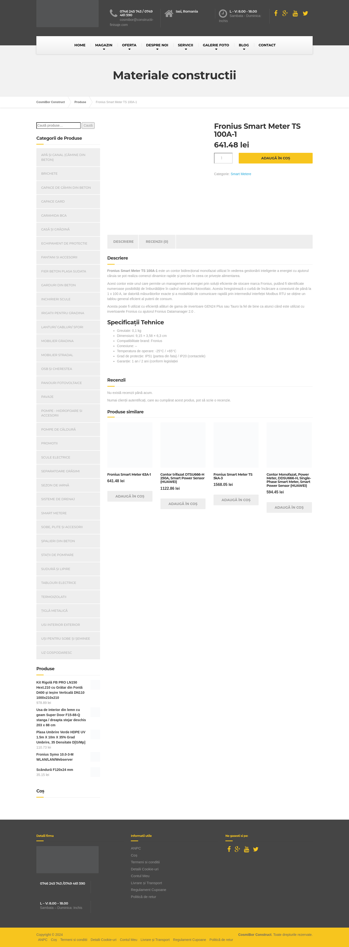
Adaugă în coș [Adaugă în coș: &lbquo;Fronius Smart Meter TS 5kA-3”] (236, 500)
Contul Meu (140, 876)
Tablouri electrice (58, 583)
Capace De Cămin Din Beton (66, 187)
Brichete (49, 173)
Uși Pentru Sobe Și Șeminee (65, 638)
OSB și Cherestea (56, 369)
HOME (80, 45)
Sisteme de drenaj (58, 499)
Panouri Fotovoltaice (61, 383)
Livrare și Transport (146, 883)
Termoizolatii (53, 597)
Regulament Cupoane (148, 890)
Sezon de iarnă (55, 485)
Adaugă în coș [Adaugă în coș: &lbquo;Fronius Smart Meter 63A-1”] (129, 496)
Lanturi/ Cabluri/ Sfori (62, 327)
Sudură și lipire (55, 569)
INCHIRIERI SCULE (56, 299)
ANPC (136, 848)
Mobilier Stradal (57, 355)
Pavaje (47, 397)
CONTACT (267, 45)
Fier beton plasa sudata (63, 271)
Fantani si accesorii (59, 257)
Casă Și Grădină (55, 229)
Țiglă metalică (54, 610)
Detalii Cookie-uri (145, 869)
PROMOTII (49, 443)
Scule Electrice (55, 457)
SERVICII (185, 45)
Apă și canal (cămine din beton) (63, 157)
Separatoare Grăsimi (60, 471)
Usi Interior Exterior (60, 625)
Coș (134, 855)
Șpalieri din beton (58, 541)
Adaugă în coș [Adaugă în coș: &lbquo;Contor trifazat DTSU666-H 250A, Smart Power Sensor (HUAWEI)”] (183, 504)
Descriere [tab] (123, 241)
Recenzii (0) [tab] (157, 241)
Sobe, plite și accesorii (62, 527)
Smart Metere (241, 174)
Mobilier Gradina (57, 341)
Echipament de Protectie (64, 243)
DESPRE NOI (157, 45)
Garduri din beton (58, 285)
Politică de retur (143, 897)
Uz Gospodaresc (56, 652)
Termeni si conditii (145, 862)
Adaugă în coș (275, 158)
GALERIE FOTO (216, 45)
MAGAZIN (103, 45)
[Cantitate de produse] (223, 158)
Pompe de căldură (58, 429)
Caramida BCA (54, 215)
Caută (88, 125)
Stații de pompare (57, 555)
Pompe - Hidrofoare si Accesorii (61, 413)
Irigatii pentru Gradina (62, 313)
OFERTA (129, 45)
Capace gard (53, 201)
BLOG (244, 45)
